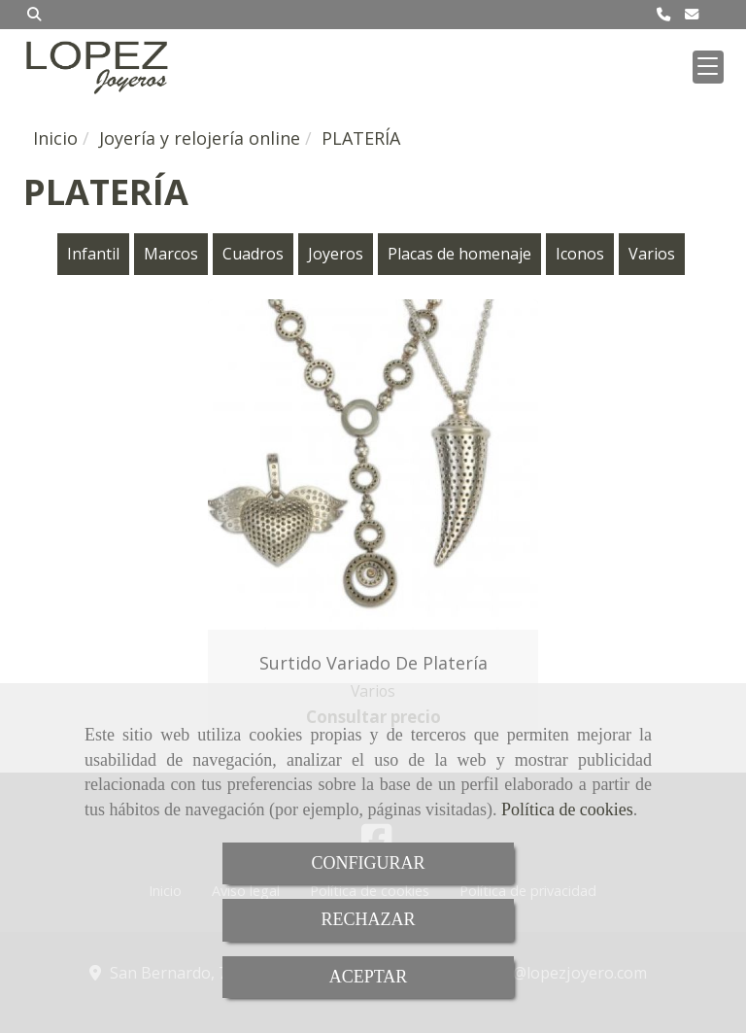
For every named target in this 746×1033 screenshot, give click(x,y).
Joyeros (335, 253)
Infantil (93, 253)
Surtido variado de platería (373, 662)
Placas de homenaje (459, 253)
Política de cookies (567, 809)
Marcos (171, 253)
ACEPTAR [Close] (368, 976)
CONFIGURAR (367, 863)
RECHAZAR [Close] (368, 919)
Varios (651, 253)
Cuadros (253, 253)
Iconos (580, 253)
